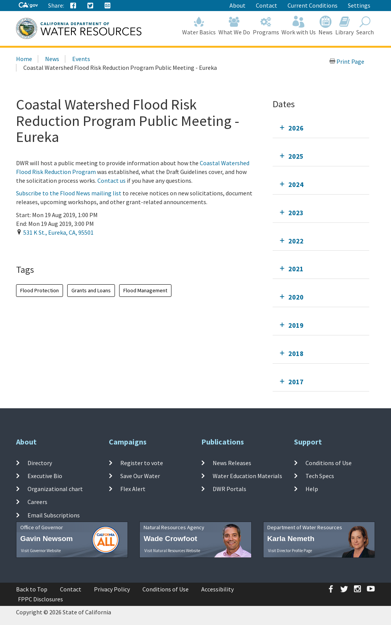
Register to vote (141, 462)
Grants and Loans (91, 290)
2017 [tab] (296, 381)
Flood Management (145, 290)
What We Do (234, 26)
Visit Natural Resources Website (172, 550)
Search (365, 26)
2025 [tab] (296, 156)
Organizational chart (55, 489)
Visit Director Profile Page (290, 550)
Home (24, 59)
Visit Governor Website (41, 550)
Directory (39, 462)
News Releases (232, 462)
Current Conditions (313, 5)
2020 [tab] (296, 297)
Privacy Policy (112, 589)
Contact (266, 5)
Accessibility (217, 589)
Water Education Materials (247, 476)
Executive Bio (44, 476)
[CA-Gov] (28, 5)
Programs (265, 26)
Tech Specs (319, 476)
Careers (37, 502)
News (325, 26)
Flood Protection (39, 290)
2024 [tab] (296, 184)
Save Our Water (140, 476)
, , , (58, 232)
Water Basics (199, 26)
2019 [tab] (296, 325)
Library (344, 26)
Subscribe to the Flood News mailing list (69, 193)
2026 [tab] (296, 128)
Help (311, 489)
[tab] (321, 128)
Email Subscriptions (53, 515)
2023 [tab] (296, 212)
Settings (359, 5)
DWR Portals (229, 489)
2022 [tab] (296, 241)
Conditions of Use (328, 462)
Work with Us (298, 26)
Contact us (111, 180)
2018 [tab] (296, 353)
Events (81, 59)
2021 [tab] (296, 268)
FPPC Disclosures (40, 599)
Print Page (346, 61)
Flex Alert (132, 489)
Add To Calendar (45, 248)
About (237, 5)
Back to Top (31, 589)
